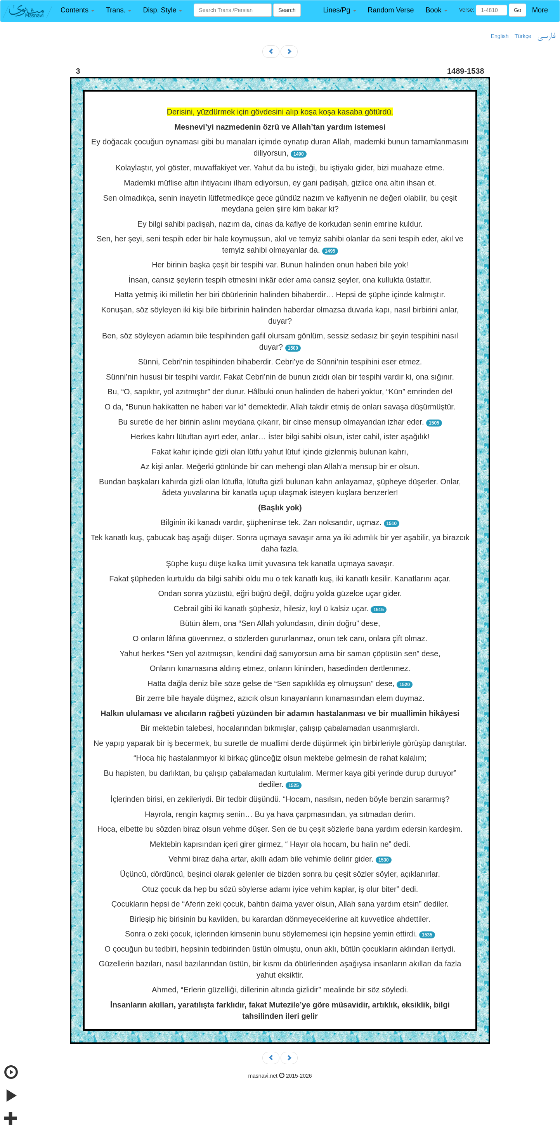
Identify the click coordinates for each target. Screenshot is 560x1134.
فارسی (546, 36)
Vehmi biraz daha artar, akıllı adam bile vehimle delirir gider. (270, 859)
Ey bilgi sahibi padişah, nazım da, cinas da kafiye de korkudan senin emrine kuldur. (280, 224)
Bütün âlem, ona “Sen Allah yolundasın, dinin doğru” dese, (280, 623)
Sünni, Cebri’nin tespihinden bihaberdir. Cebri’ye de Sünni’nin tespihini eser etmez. (280, 361)
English (500, 36)
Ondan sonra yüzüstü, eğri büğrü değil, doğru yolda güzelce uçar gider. (280, 593)
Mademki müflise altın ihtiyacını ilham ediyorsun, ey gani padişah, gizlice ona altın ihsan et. (280, 183)
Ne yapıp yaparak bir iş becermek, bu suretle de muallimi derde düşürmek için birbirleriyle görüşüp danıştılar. (280, 743)
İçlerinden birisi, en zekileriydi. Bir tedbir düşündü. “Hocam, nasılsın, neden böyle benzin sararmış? (280, 799)
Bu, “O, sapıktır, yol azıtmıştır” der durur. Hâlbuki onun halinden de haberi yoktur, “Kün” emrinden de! (280, 391)
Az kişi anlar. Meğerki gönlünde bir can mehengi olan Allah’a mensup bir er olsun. (280, 466)
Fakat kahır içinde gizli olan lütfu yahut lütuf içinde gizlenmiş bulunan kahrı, (280, 451)
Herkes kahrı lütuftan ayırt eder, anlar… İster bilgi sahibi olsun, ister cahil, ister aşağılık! (279, 436)
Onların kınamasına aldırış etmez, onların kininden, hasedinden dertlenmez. (280, 668)
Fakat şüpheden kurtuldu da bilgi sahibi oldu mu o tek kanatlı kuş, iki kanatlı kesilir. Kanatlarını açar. (280, 578)
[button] (77, 10)
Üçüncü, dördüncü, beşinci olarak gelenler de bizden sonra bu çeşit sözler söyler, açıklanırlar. (280, 874)
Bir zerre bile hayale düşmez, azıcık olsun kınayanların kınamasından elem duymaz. (280, 698)
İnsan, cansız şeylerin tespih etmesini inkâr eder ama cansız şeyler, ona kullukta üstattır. (279, 280)
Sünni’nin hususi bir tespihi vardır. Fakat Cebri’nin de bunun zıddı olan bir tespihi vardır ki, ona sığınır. (280, 377)
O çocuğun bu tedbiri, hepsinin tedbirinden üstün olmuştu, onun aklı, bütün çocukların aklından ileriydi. (280, 949)
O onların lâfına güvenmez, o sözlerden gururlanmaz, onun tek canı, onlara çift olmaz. (280, 638)
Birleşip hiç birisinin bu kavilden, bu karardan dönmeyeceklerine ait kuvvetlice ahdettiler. (280, 919)
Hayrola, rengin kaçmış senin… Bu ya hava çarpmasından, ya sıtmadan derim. (280, 814)
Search (286, 10)
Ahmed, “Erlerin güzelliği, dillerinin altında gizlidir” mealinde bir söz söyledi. (280, 989)
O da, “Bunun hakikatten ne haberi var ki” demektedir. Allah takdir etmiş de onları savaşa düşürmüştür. (280, 406)
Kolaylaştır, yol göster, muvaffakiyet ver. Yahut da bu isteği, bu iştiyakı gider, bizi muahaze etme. (280, 167)
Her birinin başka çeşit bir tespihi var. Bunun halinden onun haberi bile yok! (280, 264)
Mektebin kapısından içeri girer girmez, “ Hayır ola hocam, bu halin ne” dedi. (280, 844)
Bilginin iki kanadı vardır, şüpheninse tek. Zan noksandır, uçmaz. (271, 522)
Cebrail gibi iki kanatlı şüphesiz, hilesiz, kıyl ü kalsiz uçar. (270, 608)
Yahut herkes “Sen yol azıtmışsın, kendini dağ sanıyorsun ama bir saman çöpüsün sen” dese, (280, 653)
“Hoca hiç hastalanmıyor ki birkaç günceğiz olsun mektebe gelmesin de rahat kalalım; (280, 758)
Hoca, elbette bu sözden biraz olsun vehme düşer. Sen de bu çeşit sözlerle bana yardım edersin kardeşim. (280, 829)
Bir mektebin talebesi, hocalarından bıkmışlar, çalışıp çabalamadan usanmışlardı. (279, 728)
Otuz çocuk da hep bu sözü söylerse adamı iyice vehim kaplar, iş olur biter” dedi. (280, 889)
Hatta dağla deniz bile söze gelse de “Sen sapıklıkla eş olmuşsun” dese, (271, 683)
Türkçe (523, 36)
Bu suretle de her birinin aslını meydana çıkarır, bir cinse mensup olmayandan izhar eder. (271, 422)
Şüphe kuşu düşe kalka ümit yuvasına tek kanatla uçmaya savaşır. (280, 563)
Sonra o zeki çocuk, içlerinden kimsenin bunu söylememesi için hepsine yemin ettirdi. (271, 933)
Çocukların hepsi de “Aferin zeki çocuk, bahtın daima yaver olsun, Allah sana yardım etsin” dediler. (280, 904)
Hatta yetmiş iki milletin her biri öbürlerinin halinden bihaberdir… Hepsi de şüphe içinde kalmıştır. (280, 294)
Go (517, 10)
